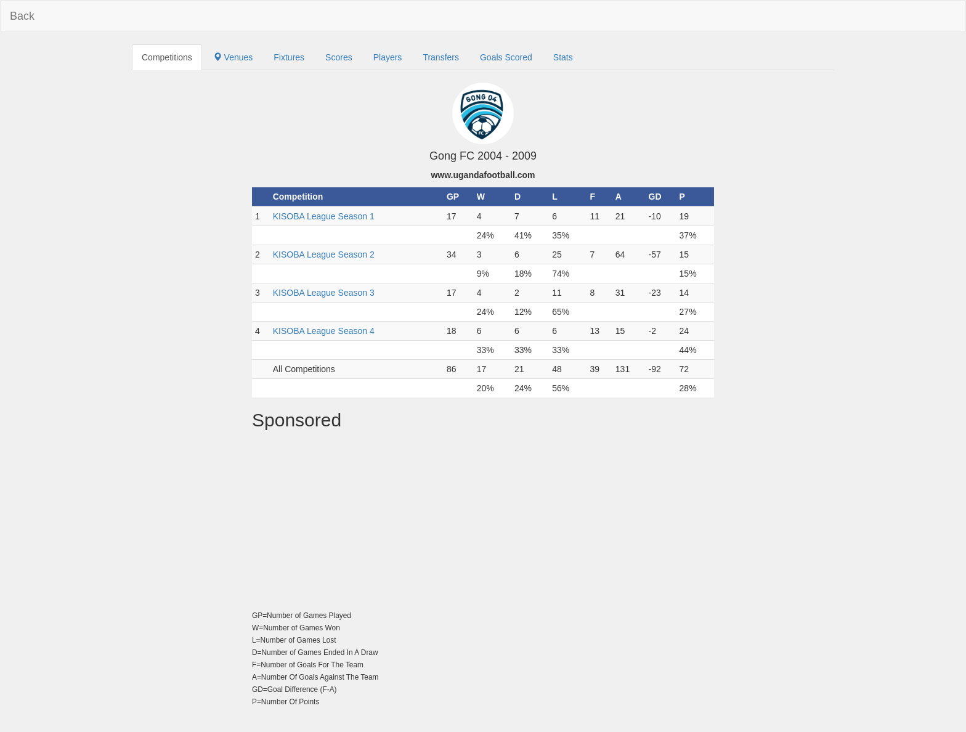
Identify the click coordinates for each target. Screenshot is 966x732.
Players (387, 57)
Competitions (167, 57)
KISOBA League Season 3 (324, 293)
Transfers (441, 57)
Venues (233, 57)
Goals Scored (506, 57)
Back (22, 16)
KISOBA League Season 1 (324, 216)
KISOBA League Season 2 (324, 254)
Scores (338, 57)
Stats (563, 57)
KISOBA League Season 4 (324, 331)
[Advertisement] (483, 522)
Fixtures (289, 57)
